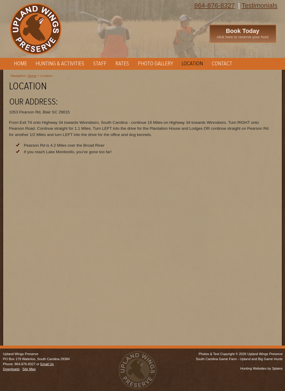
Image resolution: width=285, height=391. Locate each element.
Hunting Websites (253, 368)
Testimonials (259, 5)
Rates (122, 64)
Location (192, 64)
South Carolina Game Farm (216, 359)
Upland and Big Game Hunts (261, 359)
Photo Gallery (155, 64)
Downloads (11, 369)
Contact (222, 64)
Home (20, 64)
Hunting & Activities (60, 64)
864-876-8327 (214, 5)
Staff (99, 64)
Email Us (47, 364)
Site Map (29, 369)
